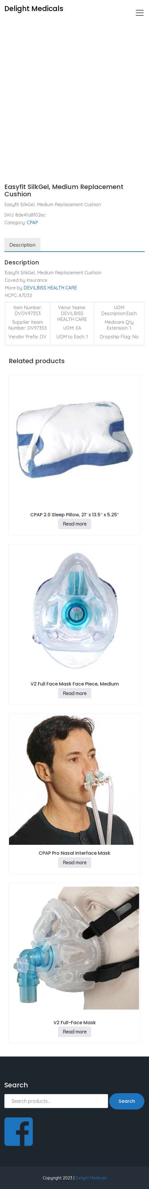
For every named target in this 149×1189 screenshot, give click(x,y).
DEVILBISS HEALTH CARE (50, 288)
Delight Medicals (91, 1178)
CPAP (30, 25)
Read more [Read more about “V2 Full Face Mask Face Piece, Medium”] (75, 693)
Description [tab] (22, 245)
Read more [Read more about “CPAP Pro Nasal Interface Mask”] (75, 862)
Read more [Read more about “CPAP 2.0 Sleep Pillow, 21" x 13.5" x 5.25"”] (75, 524)
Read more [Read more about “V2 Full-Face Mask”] (75, 1032)
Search (127, 1101)
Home (10, 25)
